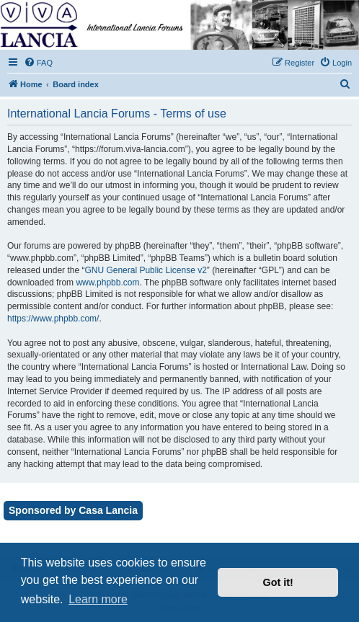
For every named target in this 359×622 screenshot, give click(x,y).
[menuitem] (38, 62)
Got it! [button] (278, 582)
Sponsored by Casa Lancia (73, 510)
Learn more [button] (98, 599)
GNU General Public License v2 (145, 270)
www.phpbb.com (107, 282)
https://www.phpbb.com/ (53, 319)
